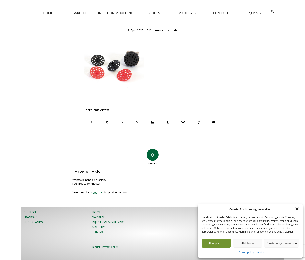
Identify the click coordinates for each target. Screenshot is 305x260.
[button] (297, 209)
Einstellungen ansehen (281, 243)
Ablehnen (247, 243)
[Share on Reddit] (198, 122)
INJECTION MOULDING (118, 13)
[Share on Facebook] (91, 122)
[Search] (272, 11)
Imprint (260, 252)
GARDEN (81, 13)
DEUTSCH (30, 212)
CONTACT (221, 13)
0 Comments (155, 30)
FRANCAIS (30, 217)
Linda (173, 30)
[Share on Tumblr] (167, 122)
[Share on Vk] (183, 122)
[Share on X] (106, 122)
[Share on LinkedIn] (152, 122)
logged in (97, 192)
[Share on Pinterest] (137, 122)
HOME (48, 13)
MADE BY (187, 13)
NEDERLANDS (33, 222)
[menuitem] (272, 13)
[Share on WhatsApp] (121, 122)
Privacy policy (246, 252)
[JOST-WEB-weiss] (153, 4)
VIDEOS (154, 13)
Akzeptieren (216, 243)
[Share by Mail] (213, 122)
